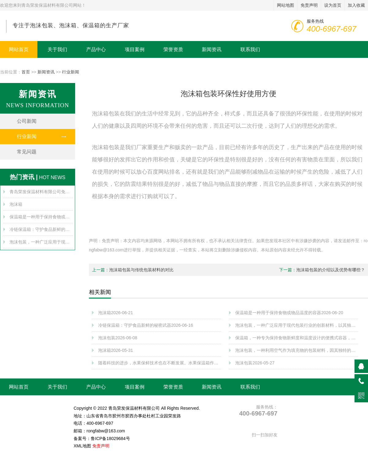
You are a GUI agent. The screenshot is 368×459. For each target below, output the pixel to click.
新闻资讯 (211, 49)
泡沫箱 (16, 204)
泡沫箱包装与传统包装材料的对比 (141, 269)
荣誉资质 (173, 49)
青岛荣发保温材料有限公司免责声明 (41, 191)
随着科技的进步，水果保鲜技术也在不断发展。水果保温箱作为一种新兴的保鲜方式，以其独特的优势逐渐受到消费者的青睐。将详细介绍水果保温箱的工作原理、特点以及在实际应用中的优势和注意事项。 (159, 362)
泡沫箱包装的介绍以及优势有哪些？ (330, 269)
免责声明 (100, 445)
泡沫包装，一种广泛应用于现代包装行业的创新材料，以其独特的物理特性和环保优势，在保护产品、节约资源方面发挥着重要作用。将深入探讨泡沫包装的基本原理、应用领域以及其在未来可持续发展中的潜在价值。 (41, 241)
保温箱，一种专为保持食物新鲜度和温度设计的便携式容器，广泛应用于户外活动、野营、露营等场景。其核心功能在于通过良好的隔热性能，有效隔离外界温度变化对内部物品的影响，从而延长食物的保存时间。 (296, 337)
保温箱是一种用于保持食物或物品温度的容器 (41, 216)
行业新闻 (70, 72)
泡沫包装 (117, 337)
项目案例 (134, 49)
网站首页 (19, 49)
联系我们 (250, 49)
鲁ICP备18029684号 (110, 438)
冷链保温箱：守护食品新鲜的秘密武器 (41, 229)
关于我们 (57, 49)
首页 (25, 72)
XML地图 (82, 445)
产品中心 (96, 49)
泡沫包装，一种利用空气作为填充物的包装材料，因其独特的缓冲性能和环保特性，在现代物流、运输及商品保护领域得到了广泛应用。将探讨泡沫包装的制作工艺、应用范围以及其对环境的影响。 (296, 350)
